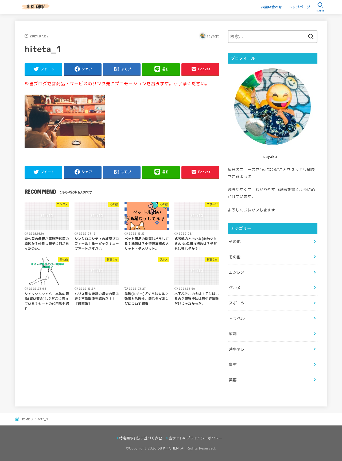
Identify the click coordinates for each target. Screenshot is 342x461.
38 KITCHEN (168, 448)
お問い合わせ (271, 7)
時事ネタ (236, 349)
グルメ (235, 287)
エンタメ (236, 272)
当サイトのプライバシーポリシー (195, 438)
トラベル (236, 318)
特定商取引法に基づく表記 (140, 438)
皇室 (233, 364)
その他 (235, 241)
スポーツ (236, 303)
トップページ (299, 7)
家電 (233, 333)
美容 (233, 380)
